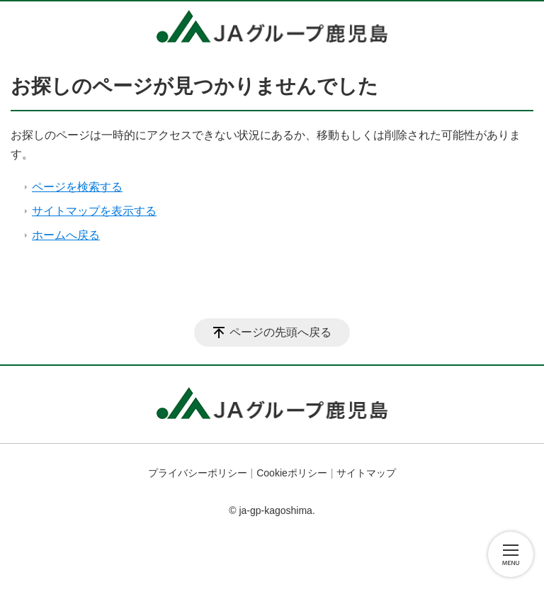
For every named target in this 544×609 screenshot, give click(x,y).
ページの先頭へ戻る (281, 332)
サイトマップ (366, 473)
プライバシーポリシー (197, 473)
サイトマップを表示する (94, 211)
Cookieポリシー (291, 473)
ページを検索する (77, 187)
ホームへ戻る (66, 235)
